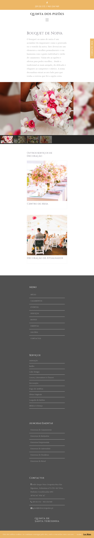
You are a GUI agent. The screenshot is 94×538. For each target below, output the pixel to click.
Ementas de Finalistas (39, 455)
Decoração (33, 383)
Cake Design (34, 372)
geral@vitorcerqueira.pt (43, 508)
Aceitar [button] (79, 534)
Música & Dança (36, 405)
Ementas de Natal (38, 461)
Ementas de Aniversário (40, 448)
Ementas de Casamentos (41, 430)
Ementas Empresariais (39, 442)
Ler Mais (87, 534)
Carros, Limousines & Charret (41, 377)
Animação (33, 360)
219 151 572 (40, 6)
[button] (7, 139)
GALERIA (34, 332)
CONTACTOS (35, 338)
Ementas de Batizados (39, 436)
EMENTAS (34, 326)
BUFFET (33, 319)
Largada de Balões (37, 400)
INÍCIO (33, 294)
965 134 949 (53, 6)
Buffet (31, 366)
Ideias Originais (35, 394)
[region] (47, 113)
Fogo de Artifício (36, 388)
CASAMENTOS (36, 301)
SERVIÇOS (34, 313)
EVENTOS (34, 307)
